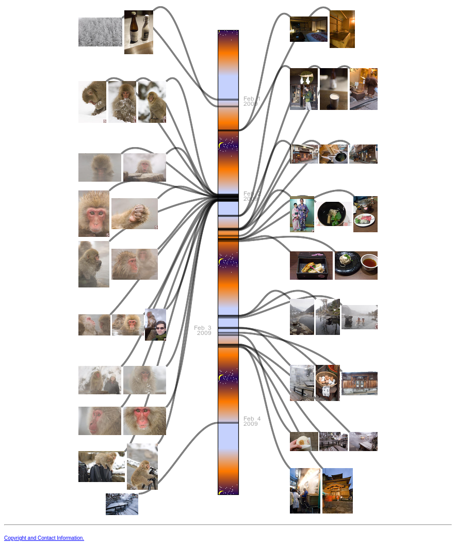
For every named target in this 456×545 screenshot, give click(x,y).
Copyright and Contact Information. (44, 538)
